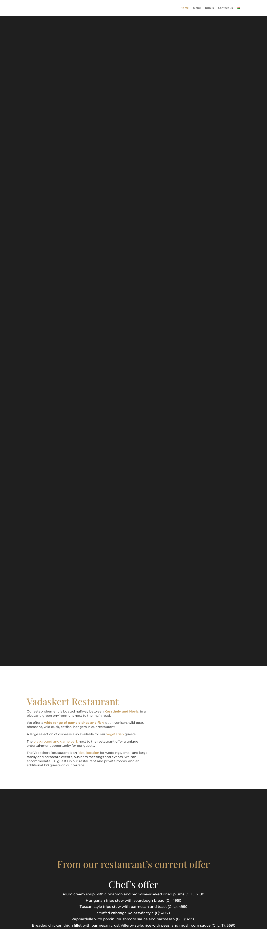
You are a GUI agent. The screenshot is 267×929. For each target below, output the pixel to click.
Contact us (225, 8)
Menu (197, 8)
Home (185, 8)
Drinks (209, 8)
